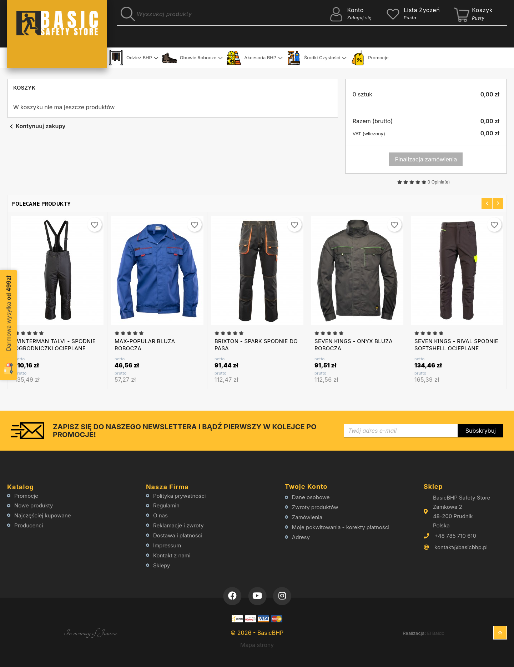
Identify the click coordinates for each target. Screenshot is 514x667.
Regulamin (166, 505)
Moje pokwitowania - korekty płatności (340, 527)
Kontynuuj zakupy (36, 126)
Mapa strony (257, 644)
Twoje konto (306, 486)
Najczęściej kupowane (42, 515)
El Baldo (435, 633)
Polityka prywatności (179, 495)
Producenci (28, 525)
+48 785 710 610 (455, 535)
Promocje (369, 57)
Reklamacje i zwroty (178, 525)
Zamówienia (307, 517)
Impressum (167, 545)
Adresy (301, 537)
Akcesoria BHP (251, 57)
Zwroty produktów (315, 507)
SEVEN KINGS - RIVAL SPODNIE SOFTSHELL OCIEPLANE (456, 345)
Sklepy (161, 565)
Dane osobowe (311, 497)
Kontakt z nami (172, 555)
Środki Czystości (313, 57)
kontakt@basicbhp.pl (461, 547)
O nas (160, 515)
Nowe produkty (33, 505)
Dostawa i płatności (177, 535)
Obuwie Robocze (189, 57)
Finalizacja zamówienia (426, 159)
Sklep (433, 486)
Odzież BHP (130, 57)
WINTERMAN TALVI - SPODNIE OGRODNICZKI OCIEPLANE (55, 345)
